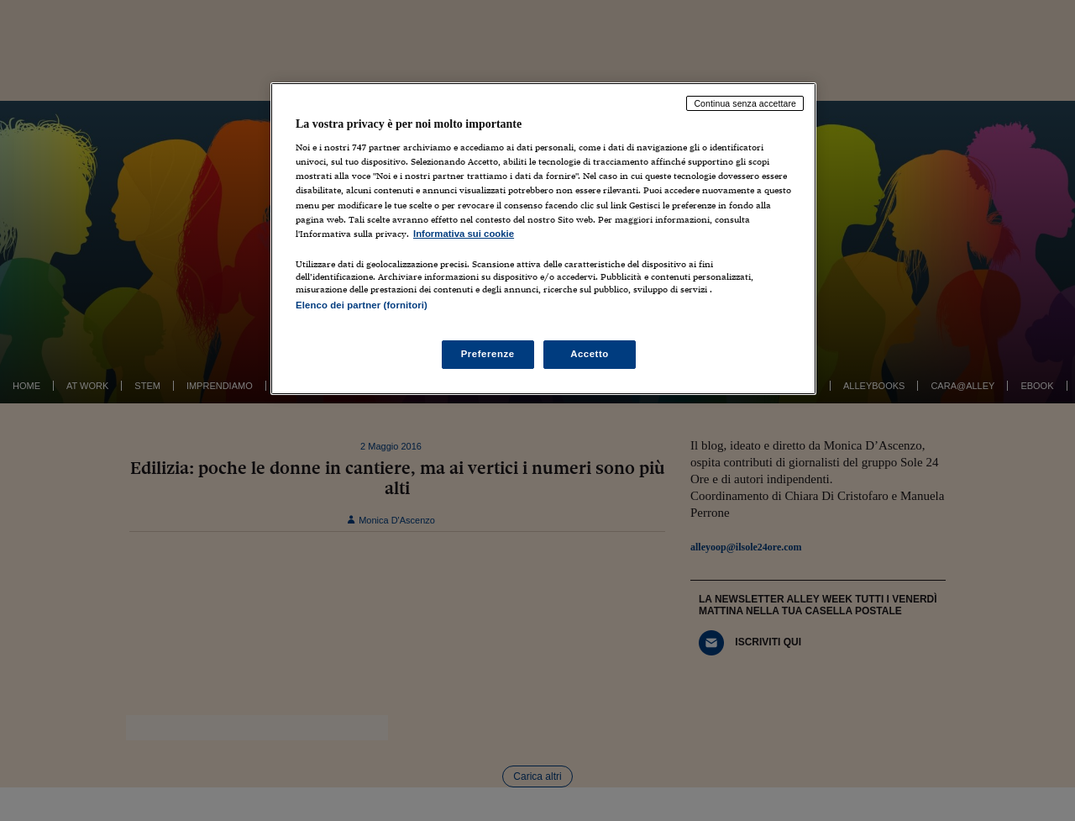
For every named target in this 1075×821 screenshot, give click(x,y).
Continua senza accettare (745, 103)
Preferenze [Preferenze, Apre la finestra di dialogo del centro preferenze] (488, 354)
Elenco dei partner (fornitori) (361, 305)
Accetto (589, 354)
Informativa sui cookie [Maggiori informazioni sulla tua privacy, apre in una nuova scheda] (463, 234)
